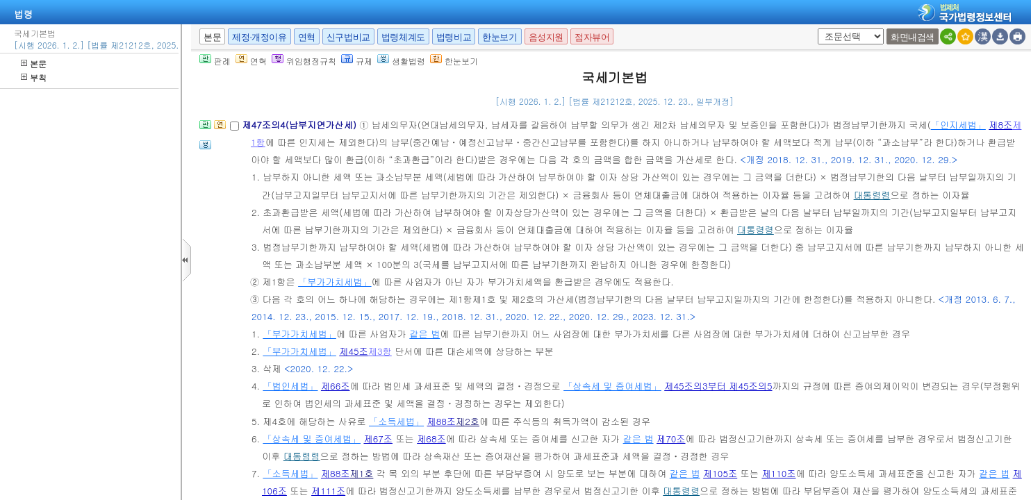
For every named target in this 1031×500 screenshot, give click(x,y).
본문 (34, 63)
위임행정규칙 (304, 61)
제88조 (441, 421)
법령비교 (453, 37)
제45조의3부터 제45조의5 (718, 385)
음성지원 (546, 37)
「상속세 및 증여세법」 (612, 385)
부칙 (34, 77)
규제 (356, 61)
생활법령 (401, 61)
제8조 (1000, 124)
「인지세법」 (958, 124)
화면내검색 (912, 37)
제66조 (335, 385)
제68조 (431, 438)
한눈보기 (499, 37)
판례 (215, 61)
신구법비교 (348, 37)
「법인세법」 (290, 385)
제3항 (380, 351)
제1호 (361, 473)
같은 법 (424, 333)
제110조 (778, 473)
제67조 (378, 438)
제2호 (467, 421)
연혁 (306, 37)
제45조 (353, 351)
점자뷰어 (592, 37)
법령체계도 (403, 37)
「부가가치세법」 (335, 281)
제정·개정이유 (259, 37)
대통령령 (872, 194)
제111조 (328, 490)
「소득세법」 (396, 421)
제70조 (671, 438)
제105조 (720, 473)
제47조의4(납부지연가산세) (300, 124)
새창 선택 (815, 28)
